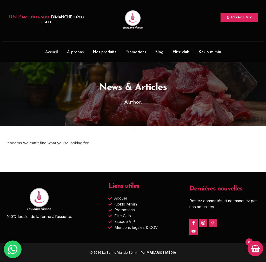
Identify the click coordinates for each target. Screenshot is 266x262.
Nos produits (104, 52)
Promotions (135, 52)
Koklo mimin (209, 52)
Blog (159, 52)
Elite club (180, 52)
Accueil (51, 52)
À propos (75, 52)
